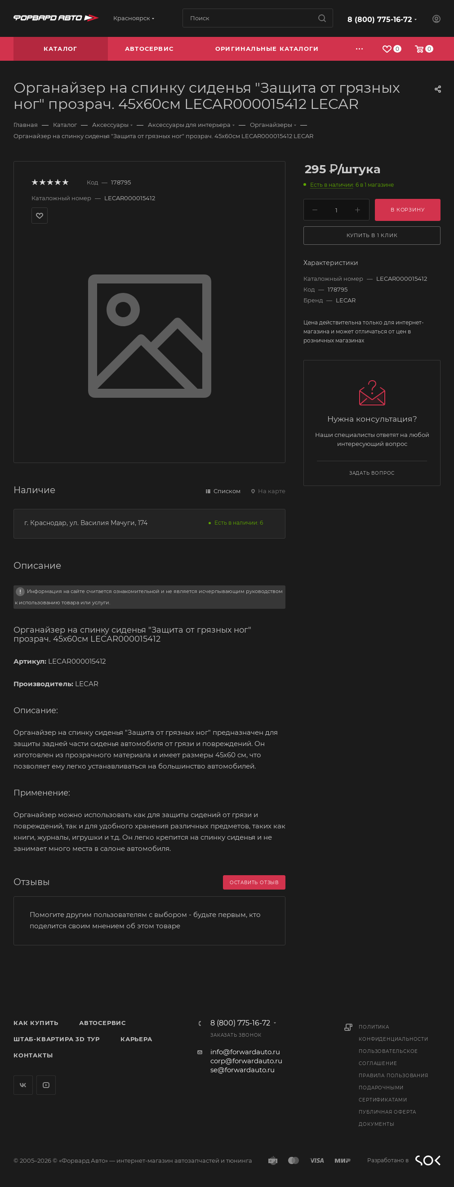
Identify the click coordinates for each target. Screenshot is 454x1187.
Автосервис (102, 1022)
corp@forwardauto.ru (246, 1061)
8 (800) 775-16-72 (379, 19)
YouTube (46, 1085)
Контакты (33, 1055)
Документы (376, 1124)
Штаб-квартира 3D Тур (56, 1039)
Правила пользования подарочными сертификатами (393, 1088)
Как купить (35, 1022)
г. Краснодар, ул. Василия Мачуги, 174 (85, 523)
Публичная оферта (387, 1112)
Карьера (136, 1039)
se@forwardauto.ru (242, 1070)
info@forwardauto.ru (245, 1052)
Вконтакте (23, 1085)
